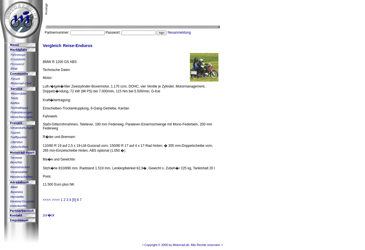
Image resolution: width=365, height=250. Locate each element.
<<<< (47, 200)
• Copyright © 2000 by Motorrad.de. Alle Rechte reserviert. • (182, 245)
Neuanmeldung (179, 32)
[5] (74, 200)
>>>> (56, 200)
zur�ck (48, 215)
